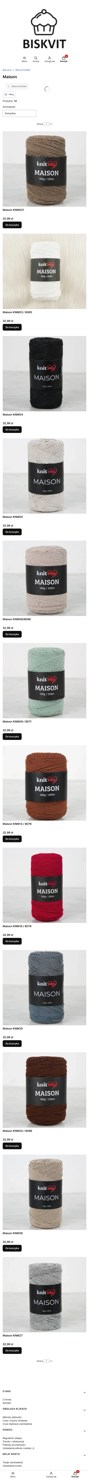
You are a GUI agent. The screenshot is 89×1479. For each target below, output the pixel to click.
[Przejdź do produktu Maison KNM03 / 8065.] (44, 271)
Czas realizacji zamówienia (17, 1423)
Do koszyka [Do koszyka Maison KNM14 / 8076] (12, 838)
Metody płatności (12, 1417)
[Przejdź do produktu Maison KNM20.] (44, 987)
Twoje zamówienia (13, 1462)
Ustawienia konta (12, 1465)
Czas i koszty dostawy (15, 1420)
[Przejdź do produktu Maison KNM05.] (44, 476)
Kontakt (7, 1402)
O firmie (7, 1399)
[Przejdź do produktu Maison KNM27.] (44, 1294)
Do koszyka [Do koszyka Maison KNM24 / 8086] (12, 1145)
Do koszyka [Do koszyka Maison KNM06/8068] (12, 634)
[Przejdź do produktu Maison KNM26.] (44, 1192)
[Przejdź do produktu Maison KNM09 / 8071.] (44, 680)
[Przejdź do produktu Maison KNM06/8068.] (44, 578)
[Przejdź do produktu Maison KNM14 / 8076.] (44, 783)
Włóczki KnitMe (22, 70)
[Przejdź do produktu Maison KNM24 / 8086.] (44, 1090)
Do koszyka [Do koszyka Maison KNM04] (12, 429)
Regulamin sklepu (12, 1438)
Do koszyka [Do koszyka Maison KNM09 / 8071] (12, 736)
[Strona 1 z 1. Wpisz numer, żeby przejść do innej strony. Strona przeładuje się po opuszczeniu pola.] (46, 124)
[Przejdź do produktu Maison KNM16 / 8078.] (44, 885)
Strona (40, 124)
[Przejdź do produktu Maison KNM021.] (44, 169)
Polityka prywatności (14, 1444)
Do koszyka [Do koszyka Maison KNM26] (12, 1248)
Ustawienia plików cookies (17, 1448)
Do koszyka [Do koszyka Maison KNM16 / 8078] (12, 941)
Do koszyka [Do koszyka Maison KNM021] (12, 224)
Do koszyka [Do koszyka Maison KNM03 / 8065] (12, 327)
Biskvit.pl (7, 70)
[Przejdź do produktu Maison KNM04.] (44, 373)
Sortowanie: (9, 106)
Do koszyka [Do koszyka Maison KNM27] (12, 1350)
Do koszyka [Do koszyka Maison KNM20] (12, 1043)
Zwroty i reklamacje (13, 1441)
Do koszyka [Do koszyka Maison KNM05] (12, 531)
